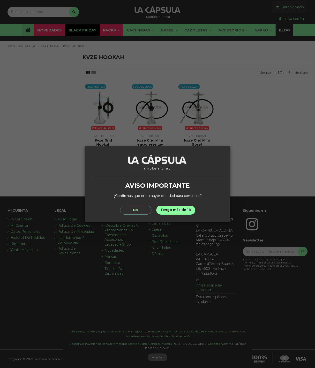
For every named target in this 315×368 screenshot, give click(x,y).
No (135, 210)
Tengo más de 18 (175, 210)
